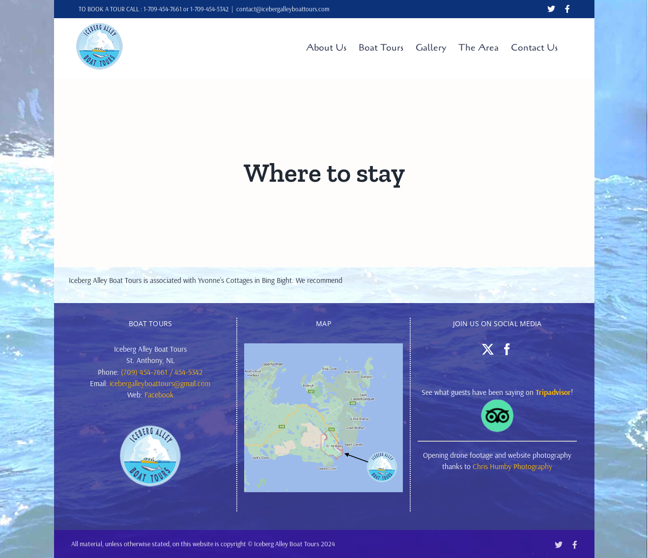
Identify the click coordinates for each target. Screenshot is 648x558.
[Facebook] (507, 349)
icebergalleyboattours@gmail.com (160, 383)
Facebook (158, 394)
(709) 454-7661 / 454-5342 (161, 372)
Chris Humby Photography (512, 466)
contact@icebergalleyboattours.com (282, 9)
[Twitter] (488, 349)
